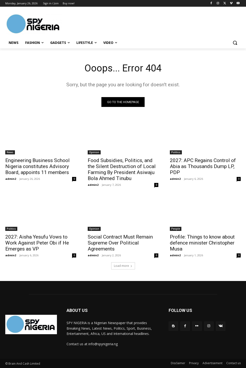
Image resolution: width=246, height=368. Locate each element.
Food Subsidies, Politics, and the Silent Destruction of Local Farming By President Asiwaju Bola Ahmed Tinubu (122, 169)
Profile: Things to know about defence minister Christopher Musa (202, 243)
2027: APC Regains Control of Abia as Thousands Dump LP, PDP (203, 166)
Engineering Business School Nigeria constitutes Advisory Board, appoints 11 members (37, 166)
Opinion (94, 152)
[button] (235, 42)
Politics (175, 152)
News (10, 152)
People (175, 228)
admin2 (10, 178)
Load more (123, 266)
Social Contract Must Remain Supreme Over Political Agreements (120, 243)
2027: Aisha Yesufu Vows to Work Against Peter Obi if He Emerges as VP (37, 243)
